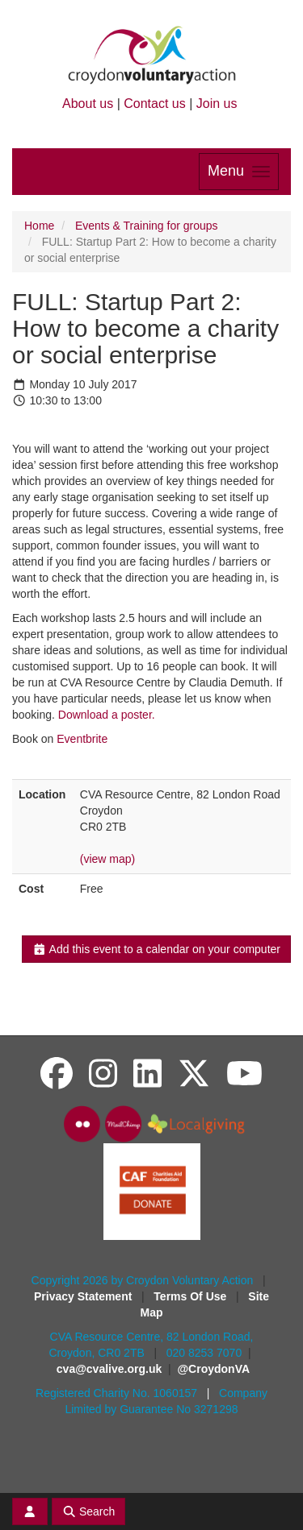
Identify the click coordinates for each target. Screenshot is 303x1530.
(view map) (107, 858)
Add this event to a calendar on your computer (156, 949)
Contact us (154, 103)
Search (89, 1511)
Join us (217, 103)
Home (39, 225)
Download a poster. (106, 714)
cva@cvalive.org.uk (109, 1368)
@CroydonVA (213, 1368)
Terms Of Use (191, 1296)
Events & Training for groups (146, 225)
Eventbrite (82, 738)
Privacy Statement (84, 1296)
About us (87, 103)
